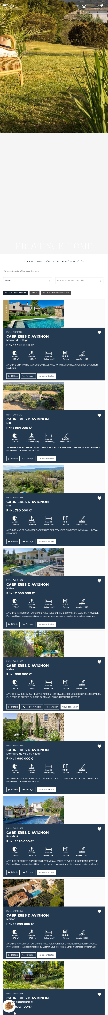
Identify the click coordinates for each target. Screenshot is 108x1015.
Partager (28, 376)
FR (12, 6)
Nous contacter (46, 376)
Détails (13, 376)
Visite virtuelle (31, 707)
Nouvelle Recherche (15, 293)
